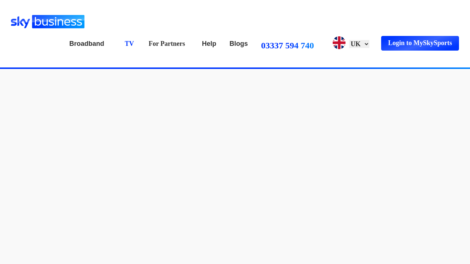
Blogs (238, 43)
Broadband (86, 43)
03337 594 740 (287, 45)
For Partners (167, 43)
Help (209, 43)
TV (129, 43)
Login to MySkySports (420, 43)
